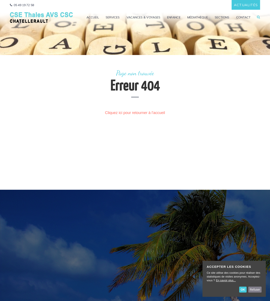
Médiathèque (197, 17)
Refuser (255, 289)
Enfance (174, 17)
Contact (243, 17)
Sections (222, 17)
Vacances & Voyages (143, 17)
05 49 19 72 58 (22, 5)
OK (243, 289)
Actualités (246, 5)
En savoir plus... (226, 280)
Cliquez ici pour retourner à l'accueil (135, 113)
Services (113, 17)
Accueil (92, 17)
